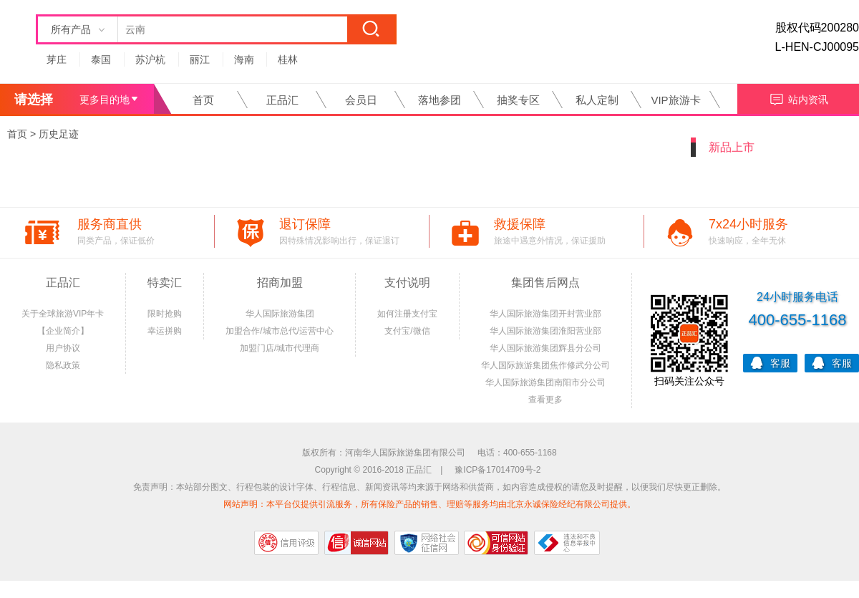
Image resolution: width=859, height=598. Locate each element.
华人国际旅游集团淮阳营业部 (545, 331)
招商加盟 (280, 282)
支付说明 (407, 282)
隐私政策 (63, 365)
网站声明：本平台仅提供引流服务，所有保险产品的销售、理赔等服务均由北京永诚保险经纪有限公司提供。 (429, 504)
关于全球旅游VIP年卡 (62, 314)
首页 (203, 100)
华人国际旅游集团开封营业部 (545, 314)
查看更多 (545, 400)
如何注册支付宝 (407, 314)
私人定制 (597, 100)
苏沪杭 (150, 59)
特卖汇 (164, 282)
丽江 (200, 59)
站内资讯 (798, 97)
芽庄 (57, 59)
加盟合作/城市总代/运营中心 (279, 331)
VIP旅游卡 (675, 100)
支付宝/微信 (407, 331)
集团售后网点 (545, 282)
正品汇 (282, 100)
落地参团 (439, 100)
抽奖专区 (518, 100)
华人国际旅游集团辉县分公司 (545, 348)
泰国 (101, 59)
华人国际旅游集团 (280, 314)
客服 (770, 362)
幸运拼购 (164, 331)
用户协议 (63, 348)
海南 (244, 59)
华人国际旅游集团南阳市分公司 (545, 382)
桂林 (288, 59)
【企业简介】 (63, 331)
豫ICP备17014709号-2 (497, 470)
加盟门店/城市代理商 (279, 348)
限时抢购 (164, 314)
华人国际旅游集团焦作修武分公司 (545, 365)
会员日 (361, 100)
